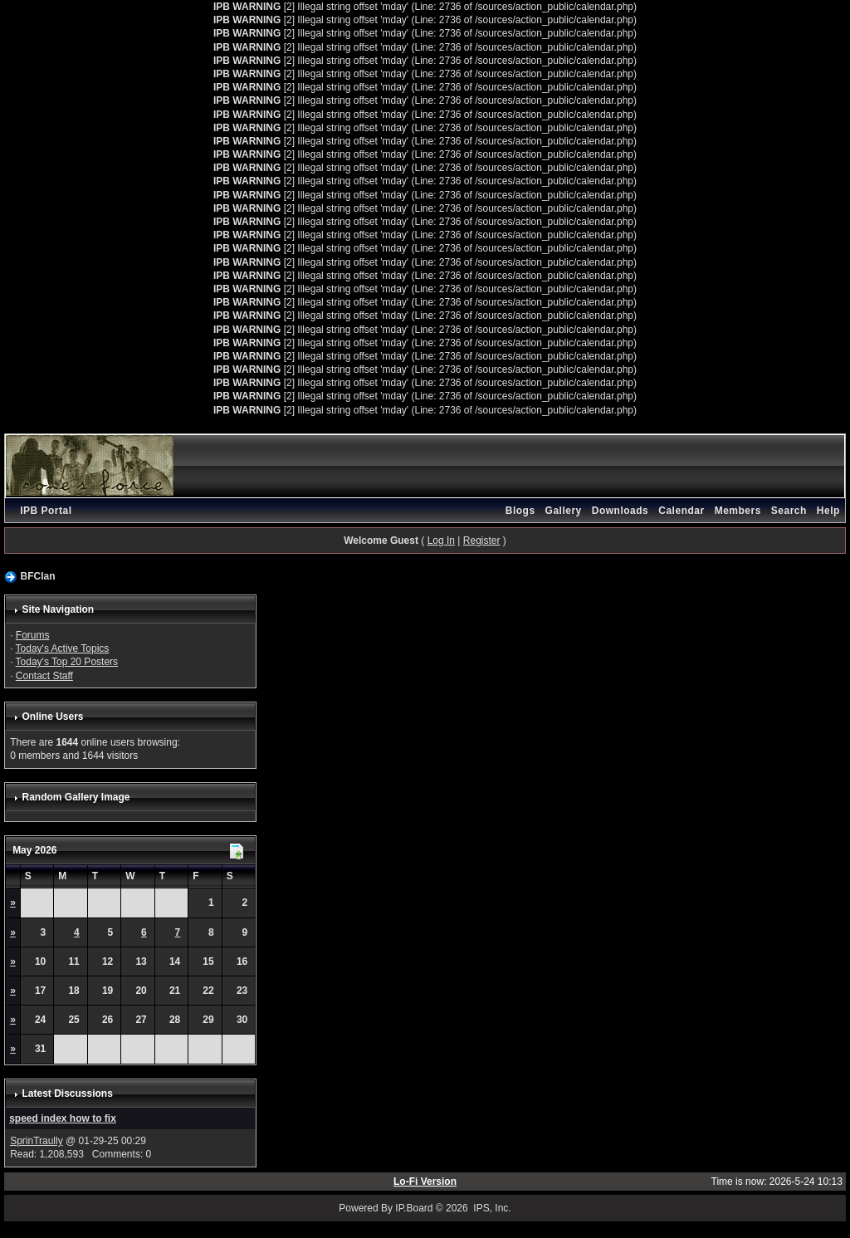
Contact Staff (44, 676)
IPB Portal (45, 510)
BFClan (37, 576)
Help (828, 510)
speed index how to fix (62, 1118)
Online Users (52, 716)
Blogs (520, 510)
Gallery (563, 510)
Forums (33, 635)
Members (738, 510)
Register (482, 540)
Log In (441, 540)
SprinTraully (36, 1141)
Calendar (681, 510)
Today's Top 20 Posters (67, 662)
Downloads (620, 510)
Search (789, 510)
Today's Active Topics (63, 648)
